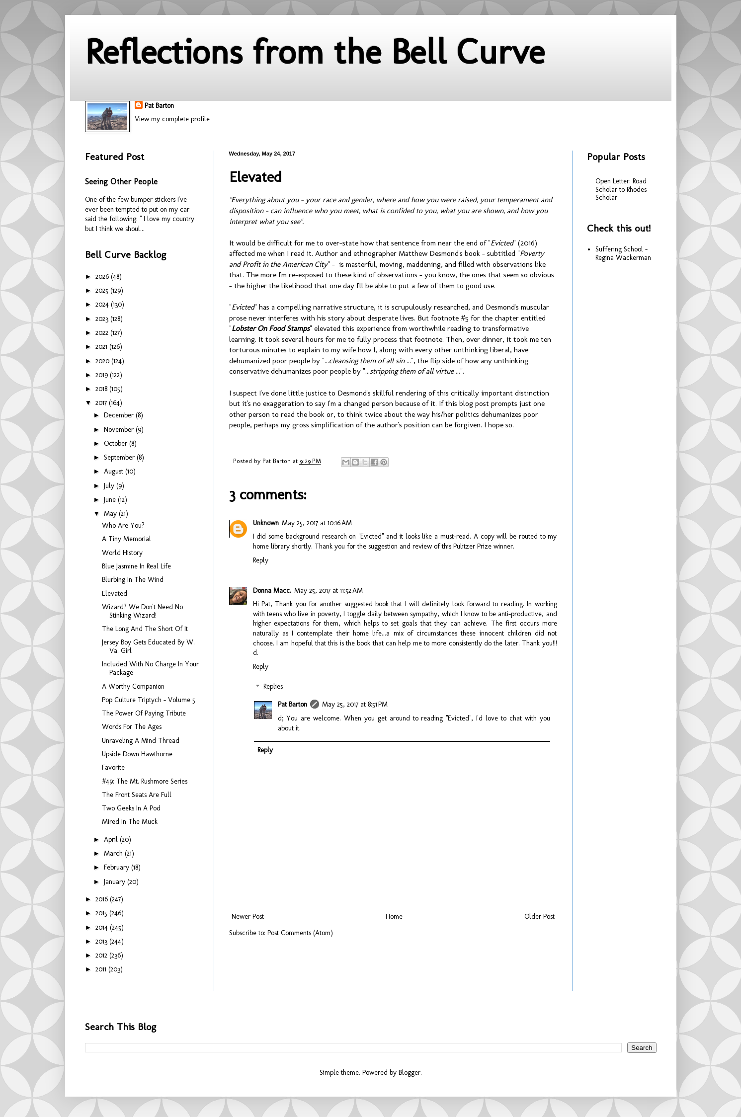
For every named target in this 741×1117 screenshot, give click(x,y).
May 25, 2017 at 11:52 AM (328, 590)
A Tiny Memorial (126, 539)
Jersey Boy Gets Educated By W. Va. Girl (148, 646)
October (116, 443)
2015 (102, 913)
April (112, 839)
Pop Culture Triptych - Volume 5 (148, 700)
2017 (102, 403)
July (110, 485)
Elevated (114, 593)
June (111, 499)
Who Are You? (123, 525)
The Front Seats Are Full (136, 795)
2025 (102, 290)
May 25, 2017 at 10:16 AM (317, 523)
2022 (102, 332)
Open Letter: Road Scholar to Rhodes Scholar (621, 189)
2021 (102, 346)
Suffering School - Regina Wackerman (623, 253)
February (117, 867)
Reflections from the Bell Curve (315, 52)
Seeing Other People (121, 181)
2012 (102, 955)
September (120, 457)
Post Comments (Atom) (300, 933)
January (115, 882)
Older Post (539, 916)
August (114, 471)
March (114, 853)
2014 (102, 927)
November (120, 429)
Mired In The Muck (130, 821)
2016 (102, 899)
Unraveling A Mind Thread (140, 740)
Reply (260, 560)
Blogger (409, 1072)
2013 (102, 941)
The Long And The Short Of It (145, 629)
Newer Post (248, 916)
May (111, 513)
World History (122, 553)
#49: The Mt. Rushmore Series (144, 781)
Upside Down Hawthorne (137, 754)
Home (394, 916)
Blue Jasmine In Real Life (136, 566)
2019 (102, 375)
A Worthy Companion (133, 686)
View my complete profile (172, 119)
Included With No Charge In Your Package (150, 668)
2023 (102, 319)
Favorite (113, 767)
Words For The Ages (132, 726)
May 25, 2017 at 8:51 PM (355, 704)
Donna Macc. (272, 590)
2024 (103, 304)
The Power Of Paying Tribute (144, 713)
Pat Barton (159, 105)
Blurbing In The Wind (133, 579)
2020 (103, 361)
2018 (102, 389)
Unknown (266, 523)
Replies (273, 687)
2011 (101, 969)
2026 (103, 276)
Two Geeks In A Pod (131, 808)
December (120, 415)
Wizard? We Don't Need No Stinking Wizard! (142, 611)
